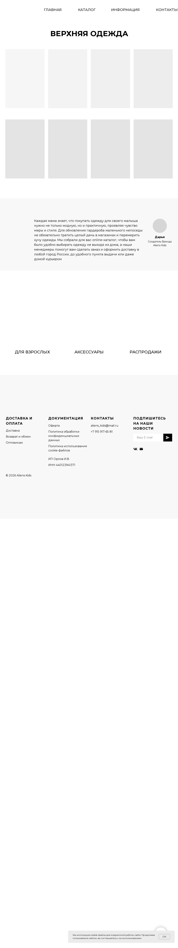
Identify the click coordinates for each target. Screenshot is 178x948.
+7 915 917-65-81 (102, 431)
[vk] (135, 449)
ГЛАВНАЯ (53, 10)
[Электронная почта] (141, 449)
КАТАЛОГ (87, 10)
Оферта (54, 425)
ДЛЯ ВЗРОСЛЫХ (32, 351)
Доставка (13, 430)
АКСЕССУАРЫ (89, 351)
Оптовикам (14, 442)
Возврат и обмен (18, 436)
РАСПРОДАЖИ (146, 351)
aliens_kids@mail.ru (104, 425)
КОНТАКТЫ (167, 10)
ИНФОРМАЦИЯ (125, 10)
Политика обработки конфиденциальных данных (63, 436)
